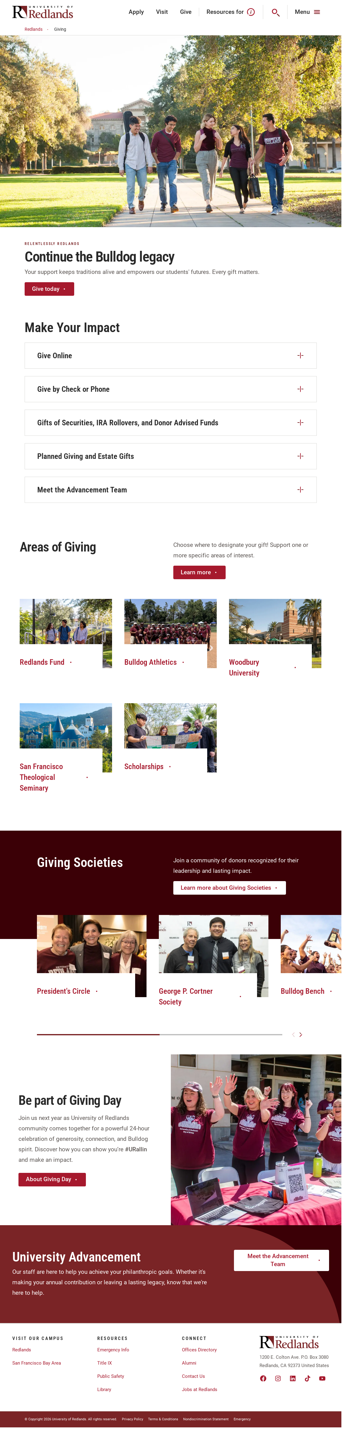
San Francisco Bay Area (36, 1363)
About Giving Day (52, 1179)
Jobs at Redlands (199, 1389)
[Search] (275, 12)
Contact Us (193, 1376)
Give (185, 11)
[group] (92, 962)
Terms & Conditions (163, 1419)
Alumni (189, 1363)
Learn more (199, 572)
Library (104, 1389)
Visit (162, 11)
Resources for (231, 12)
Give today (49, 288)
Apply (136, 11)
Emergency (242, 1419)
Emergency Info (113, 1350)
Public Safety (110, 1376)
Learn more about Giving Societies (230, 887)
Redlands (37, 29)
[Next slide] (300, 1034)
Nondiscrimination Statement (206, 1419)
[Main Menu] (308, 12)
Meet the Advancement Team (284, 1260)
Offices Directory (199, 1350)
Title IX (104, 1363)
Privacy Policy (132, 1419)
